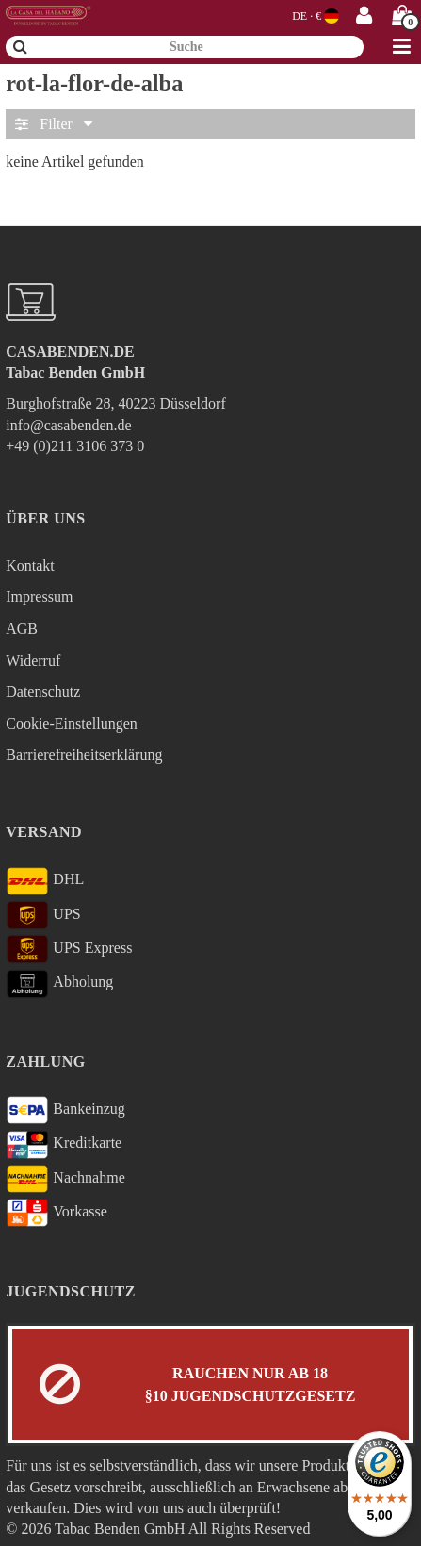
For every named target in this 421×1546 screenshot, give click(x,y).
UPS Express (69, 949)
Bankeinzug (65, 1110)
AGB (22, 628)
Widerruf (33, 660)
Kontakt (30, 565)
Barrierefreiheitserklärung (84, 755)
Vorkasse (56, 1213)
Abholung (59, 984)
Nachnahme (65, 1179)
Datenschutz (43, 692)
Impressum (39, 596)
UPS (43, 915)
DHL (45, 881)
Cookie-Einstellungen (72, 724)
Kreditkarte (63, 1145)
